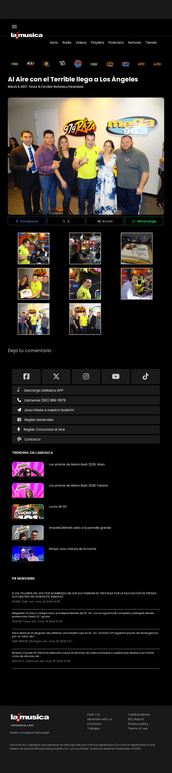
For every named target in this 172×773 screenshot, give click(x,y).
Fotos (33, 86)
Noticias (134, 42)
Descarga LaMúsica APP (40, 390)
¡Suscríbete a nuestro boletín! (45, 410)
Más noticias (26, 671)
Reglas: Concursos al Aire (44, 429)
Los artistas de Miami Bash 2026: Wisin (77, 464)
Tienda (151, 42)
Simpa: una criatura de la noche (72, 549)
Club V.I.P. (94, 714)
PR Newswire (23, 578)
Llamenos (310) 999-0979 (41, 400)
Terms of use (138, 728)
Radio (66, 42)
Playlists (97, 42)
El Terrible (45, 86)
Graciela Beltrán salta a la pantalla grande (80, 528)
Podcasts (116, 42)
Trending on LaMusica (32, 452)
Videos (81, 42)
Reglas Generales (38, 419)
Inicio (54, 42)
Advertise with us (99, 719)
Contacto (33, 439)
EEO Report (136, 719)
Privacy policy (138, 724)
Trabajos (93, 728)
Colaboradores (139, 714)
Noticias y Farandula (68, 86)
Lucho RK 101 (58, 506)
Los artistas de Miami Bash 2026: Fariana (78, 485)
